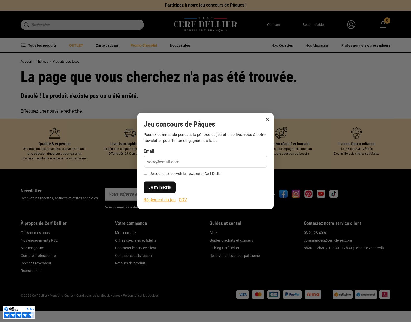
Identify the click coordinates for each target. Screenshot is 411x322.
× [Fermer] (267, 119)
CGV (183, 199)
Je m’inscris (159, 187)
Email (149, 151)
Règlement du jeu (160, 199)
